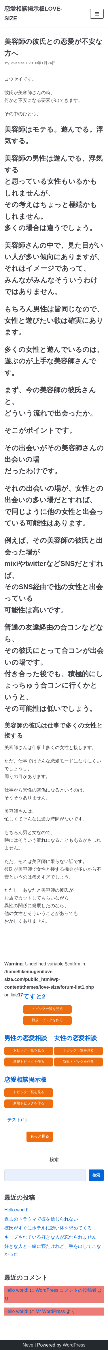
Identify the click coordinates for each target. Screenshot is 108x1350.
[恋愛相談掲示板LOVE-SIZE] (36, 13)
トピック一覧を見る (47, 1009)
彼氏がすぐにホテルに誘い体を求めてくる (48, 1227)
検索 (54, 1159)
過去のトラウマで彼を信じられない (41, 1219)
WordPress (74, 1345)
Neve (27, 1345)
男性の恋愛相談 (25, 1038)
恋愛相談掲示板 (25, 1079)
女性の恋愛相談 (75, 1038)
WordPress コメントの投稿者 (65, 1290)
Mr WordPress (50, 1311)
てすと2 (34, 996)
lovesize (17, 63)
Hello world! (16, 1209)
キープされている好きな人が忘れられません (50, 1237)
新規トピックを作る (47, 1020)
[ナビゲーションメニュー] (97, 14)
